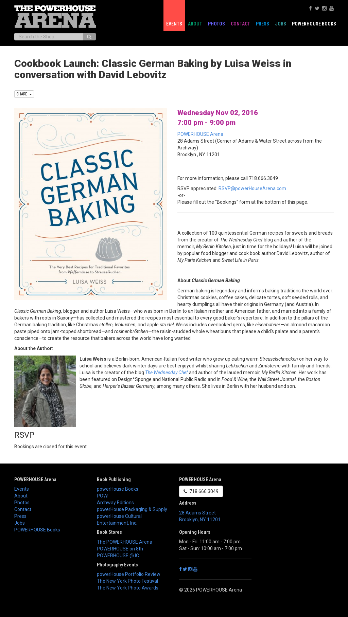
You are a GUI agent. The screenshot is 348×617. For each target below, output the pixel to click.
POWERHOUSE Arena (200, 134)
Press (262, 23)
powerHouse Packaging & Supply (132, 509)
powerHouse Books (117, 489)
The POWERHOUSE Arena (124, 542)
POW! (102, 495)
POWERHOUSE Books (314, 23)
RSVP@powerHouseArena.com (252, 188)
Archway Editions (115, 502)
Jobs (280, 23)
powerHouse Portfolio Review (128, 574)
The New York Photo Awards (127, 588)
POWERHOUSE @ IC (118, 555)
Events (174, 23)
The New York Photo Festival (127, 581)
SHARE (24, 94)
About (195, 23)
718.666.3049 (201, 491)
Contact (240, 23)
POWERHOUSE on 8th (120, 548)
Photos (216, 23)
